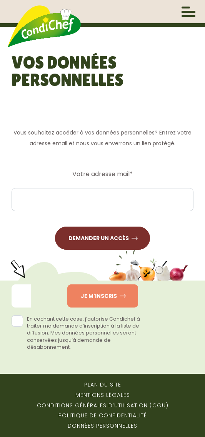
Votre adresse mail (102, 174)
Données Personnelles (102, 426)
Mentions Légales (102, 395)
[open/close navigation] (188, 11)
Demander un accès (98, 238)
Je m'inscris (99, 296)
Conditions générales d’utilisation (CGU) (102, 405)
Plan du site (102, 384)
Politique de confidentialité (102, 415)
